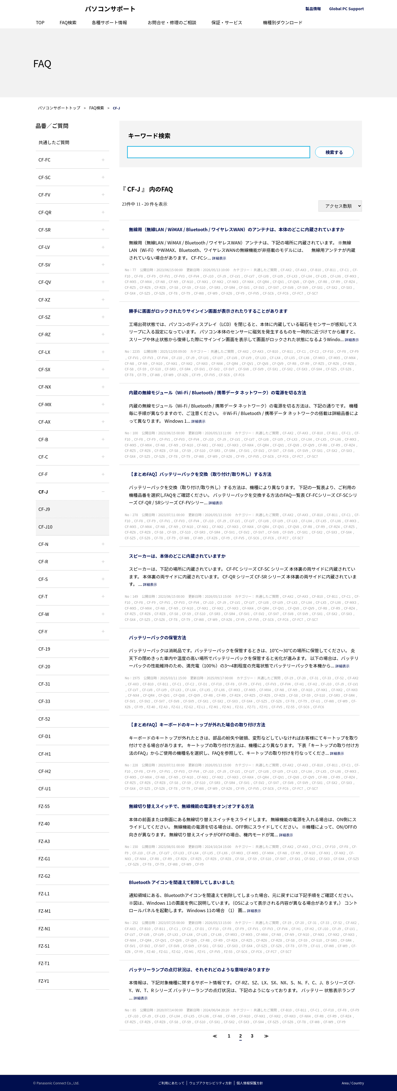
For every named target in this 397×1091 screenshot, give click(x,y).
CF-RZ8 (159, 287)
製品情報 (313, 8)
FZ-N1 (44, 928)
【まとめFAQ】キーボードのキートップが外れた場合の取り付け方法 (197, 724)
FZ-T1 (44, 963)
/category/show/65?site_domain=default (103, 334)
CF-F (43, 474)
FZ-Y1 (44, 981)
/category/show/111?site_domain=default (103, 300)
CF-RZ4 (349, 281)
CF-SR (45, 230)
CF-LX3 (292, 276)
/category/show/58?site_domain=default (103, 282)
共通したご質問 (54, 142)
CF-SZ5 (144, 293)
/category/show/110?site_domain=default (103, 212)
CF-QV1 (278, 281)
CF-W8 (199, 293)
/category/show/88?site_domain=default (103, 317)
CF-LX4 (306, 276)
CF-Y (43, 631)
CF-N (44, 544)
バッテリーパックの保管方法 (157, 637)
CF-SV (44, 265)
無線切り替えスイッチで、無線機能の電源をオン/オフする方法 (191, 806)
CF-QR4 (263, 281)
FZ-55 (44, 806)
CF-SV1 (244, 287)
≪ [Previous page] (215, 1036)
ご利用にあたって (171, 1083)
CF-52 (44, 719)
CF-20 (44, 666)
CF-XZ (44, 300)
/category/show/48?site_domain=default (103, 544)
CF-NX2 (217, 281)
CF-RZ (45, 334)
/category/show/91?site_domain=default (103, 596)
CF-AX (45, 422)
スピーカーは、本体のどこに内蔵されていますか (177, 556)
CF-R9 (335, 281)
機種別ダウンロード (283, 22)
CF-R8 (322, 281)
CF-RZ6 (145, 287)
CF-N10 (187, 281)
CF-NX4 (248, 281)
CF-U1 (45, 788)
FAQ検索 (68, 22)
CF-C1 (344, 269)
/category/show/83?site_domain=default (103, 369)
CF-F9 (151, 276)
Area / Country (353, 1083)
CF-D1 (45, 736)
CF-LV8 (263, 276)
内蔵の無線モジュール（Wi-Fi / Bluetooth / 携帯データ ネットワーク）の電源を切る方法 (217, 392)
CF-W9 (212, 293)
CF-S (43, 579)
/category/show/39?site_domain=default (103, 404)
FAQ (42, 63)
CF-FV (44, 195)
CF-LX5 (321, 276)
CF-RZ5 (130, 287)
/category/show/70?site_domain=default (103, 579)
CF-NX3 (232, 281)
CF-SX (44, 369)
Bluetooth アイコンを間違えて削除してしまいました (182, 882)
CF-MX (45, 404)
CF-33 (44, 701)
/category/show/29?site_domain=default (103, 247)
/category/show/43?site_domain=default (103, 422)
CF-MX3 (350, 276)
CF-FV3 (179, 276)
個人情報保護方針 (250, 1083)
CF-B (43, 439)
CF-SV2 (259, 287)
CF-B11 (330, 269)
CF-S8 (173, 287)
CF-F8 (138, 276)
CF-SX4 (130, 293)
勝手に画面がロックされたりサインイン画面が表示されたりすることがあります (208, 311)
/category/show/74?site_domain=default (103, 230)
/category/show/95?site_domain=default (103, 614)
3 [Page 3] (252, 1036)
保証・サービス (226, 22)
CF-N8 (160, 281)
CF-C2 (314, 351)
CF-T (43, 596)
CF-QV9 (308, 281)
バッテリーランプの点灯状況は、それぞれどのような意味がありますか (199, 969)
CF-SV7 (273, 287)
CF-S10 (200, 287)
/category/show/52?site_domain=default (103, 387)
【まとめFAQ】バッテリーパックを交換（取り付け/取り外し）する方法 (200, 474)
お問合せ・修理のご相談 (172, 22)
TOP (40, 22)
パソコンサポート (110, 9)
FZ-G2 (44, 876)
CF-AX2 (286, 269)
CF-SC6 (268, 293)
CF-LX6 (335, 276)
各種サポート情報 (109, 22)
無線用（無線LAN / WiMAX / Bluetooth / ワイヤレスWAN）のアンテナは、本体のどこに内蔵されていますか (237, 229)
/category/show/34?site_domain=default (103, 352)
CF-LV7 (249, 276)
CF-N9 (173, 281)
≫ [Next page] (266, 1036)
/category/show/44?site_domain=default (103, 439)
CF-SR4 (229, 287)
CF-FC (44, 160)
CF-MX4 (146, 281)
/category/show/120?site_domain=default (103, 160)
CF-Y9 (240, 293)
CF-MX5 (130, 281)
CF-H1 (45, 754)
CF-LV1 (235, 276)
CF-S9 (186, 287)
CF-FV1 (164, 276)
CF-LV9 (277, 276)
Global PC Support (346, 8)
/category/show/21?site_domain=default (103, 195)
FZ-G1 (44, 858)
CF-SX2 (332, 287)
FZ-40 (44, 823)
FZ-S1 (44, 946)
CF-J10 (46, 526)
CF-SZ (44, 317)
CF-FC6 (283, 293)
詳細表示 (219, 258)
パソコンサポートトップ (59, 108)
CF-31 (44, 684)
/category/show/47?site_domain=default (103, 492)
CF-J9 (44, 509)
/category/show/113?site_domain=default (103, 631)
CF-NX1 (202, 281)
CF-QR (45, 212)
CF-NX (45, 387)
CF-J (43, 492)
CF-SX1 (317, 287)
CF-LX (44, 352)
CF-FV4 (194, 276)
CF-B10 (315, 269)
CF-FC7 (297, 293)
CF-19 (44, 649)
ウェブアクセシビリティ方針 (210, 1083)
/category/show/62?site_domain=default (103, 561)
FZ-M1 (45, 911)
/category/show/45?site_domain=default (103, 457)
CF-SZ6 (159, 293)
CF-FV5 (253, 293)
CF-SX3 (346, 287)
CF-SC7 (312, 293)
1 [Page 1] (229, 1036)
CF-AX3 (300, 269)
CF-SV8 (288, 287)
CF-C (43, 457)
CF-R (43, 561)
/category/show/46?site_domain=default (103, 474)
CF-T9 (185, 293)
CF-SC (45, 177)
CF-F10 (328, 351)
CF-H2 (45, 771)
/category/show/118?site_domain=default (103, 177)
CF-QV (45, 282)
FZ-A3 (44, 841)
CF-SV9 (302, 287)
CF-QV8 (293, 281)
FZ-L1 (44, 893)
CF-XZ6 (226, 293)
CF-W (44, 614)
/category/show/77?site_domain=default (103, 265)
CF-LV (44, 247)
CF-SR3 (214, 287)
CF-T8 (173, 293)
